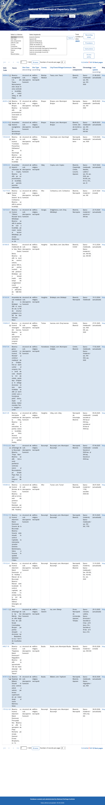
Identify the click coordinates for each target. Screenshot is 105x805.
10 (93, 62)
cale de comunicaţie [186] (48, 46)
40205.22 (6, 101)
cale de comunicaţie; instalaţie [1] (48, 50)
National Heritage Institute (66, 799)
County (17, 45)
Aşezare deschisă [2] (48, 41)
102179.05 (6, 191)
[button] (101, 3)
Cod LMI (64, 16)
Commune (17, 46)
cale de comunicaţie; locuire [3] (48, 52)
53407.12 (6, 609)
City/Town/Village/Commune (61, 67)
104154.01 (6, 210)
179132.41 (6, 563)
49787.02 (6, 677)
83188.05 (6, 245)
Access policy (89, 56)
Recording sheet (88, 36)
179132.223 (7, 446)
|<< (4, 62)
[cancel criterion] (48, 37)
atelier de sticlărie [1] (48, 45)
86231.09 (6, 413)
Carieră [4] (48, 54)
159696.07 (6, 323)
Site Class (17, 37)
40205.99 (6, 122)
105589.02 (6, 485)
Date (17, 52)
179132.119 (7, 515)
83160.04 (6, 297)
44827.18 (6, 646)
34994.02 (6, 75)
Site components (17, 41)
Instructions (89, 49)
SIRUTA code (17, 43)
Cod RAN (55, 16)
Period (17, 50)
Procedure (89, 43)
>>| (18, 62)
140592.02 (6, 165)
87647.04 (6, 347)
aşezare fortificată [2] (48, 43)
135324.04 (6, 137)
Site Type (17, 39)
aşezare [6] (48, 39)
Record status (17, 54)
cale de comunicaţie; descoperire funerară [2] (48, 48)
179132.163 (7, 709)
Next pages (99, 62)
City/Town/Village (17, 48)
